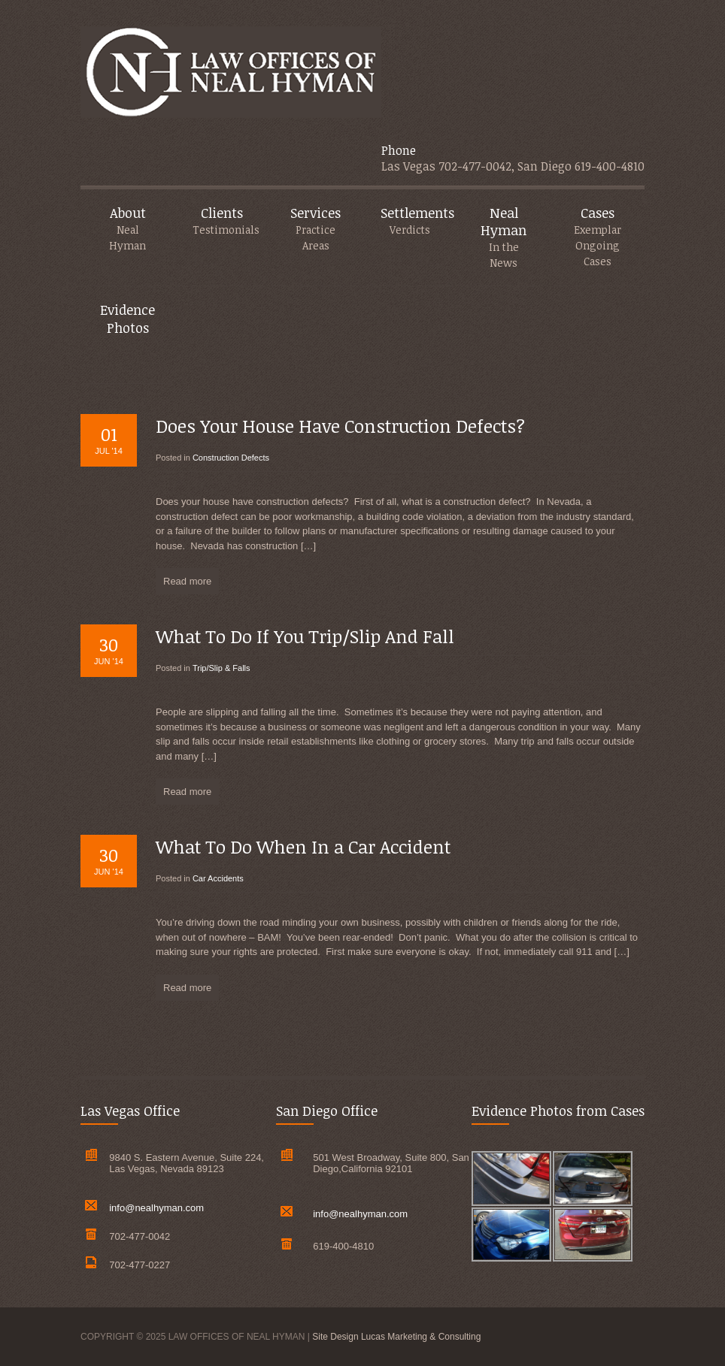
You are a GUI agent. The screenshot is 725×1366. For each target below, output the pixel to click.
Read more (187, 581)
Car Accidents (218, 878)
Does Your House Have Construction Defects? (340, 425)
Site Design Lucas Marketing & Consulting (396, 1336)
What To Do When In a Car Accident (303, 846)
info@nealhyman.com (156, 1207)
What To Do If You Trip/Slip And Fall (305, 636)
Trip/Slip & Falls (221, 667)
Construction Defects (231, 457)
